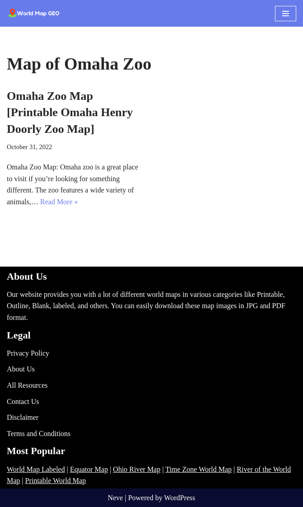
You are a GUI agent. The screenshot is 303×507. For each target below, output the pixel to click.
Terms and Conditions (39, 433)
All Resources (27, 385)
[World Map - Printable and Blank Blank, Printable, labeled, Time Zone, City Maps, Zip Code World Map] (34, 13)
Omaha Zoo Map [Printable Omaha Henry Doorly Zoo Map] (70, 112)
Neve (115, 498)
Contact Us (23, 401)
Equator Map (89, 469)
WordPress (179, 498)
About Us (21, 369)
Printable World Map (55, 480)
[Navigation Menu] (285, 13)
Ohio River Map (137, 469)
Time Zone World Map (199, 469)
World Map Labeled (36, 469)
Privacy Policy (28, 353)
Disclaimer (22, 417)
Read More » (59, 202)
